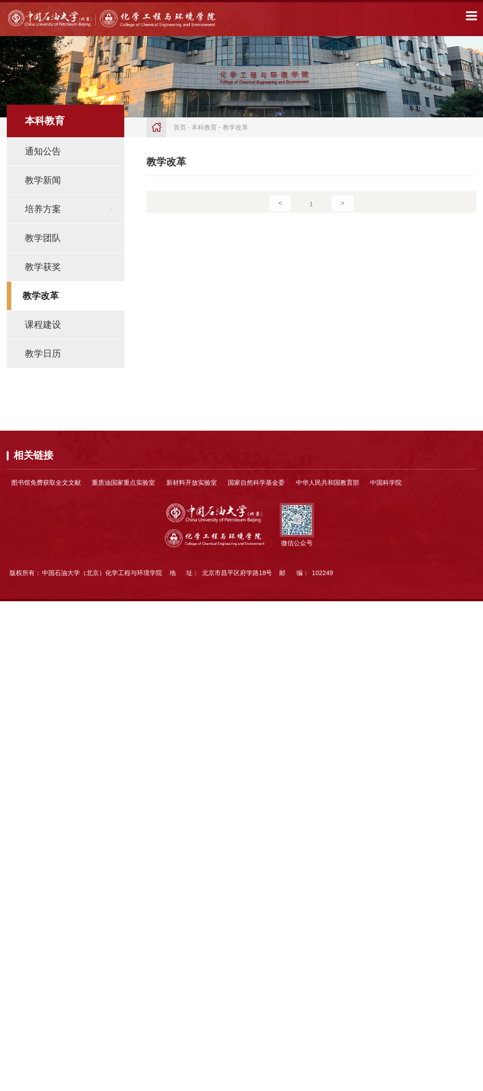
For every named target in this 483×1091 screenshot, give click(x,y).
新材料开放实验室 (191, 482)
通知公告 (43, 151)
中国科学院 (386, 482)
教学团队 (43, 238)
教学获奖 (43, 267)
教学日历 (43, 353)
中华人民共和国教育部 (327, 482)
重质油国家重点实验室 (123, 482)
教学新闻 (43, 180)
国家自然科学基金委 (256, 482)
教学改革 (41, 296)
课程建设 (43, 325)
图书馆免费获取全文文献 (46, 482)
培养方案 (43, 209)
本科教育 (204, 127)
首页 (180, 127)
